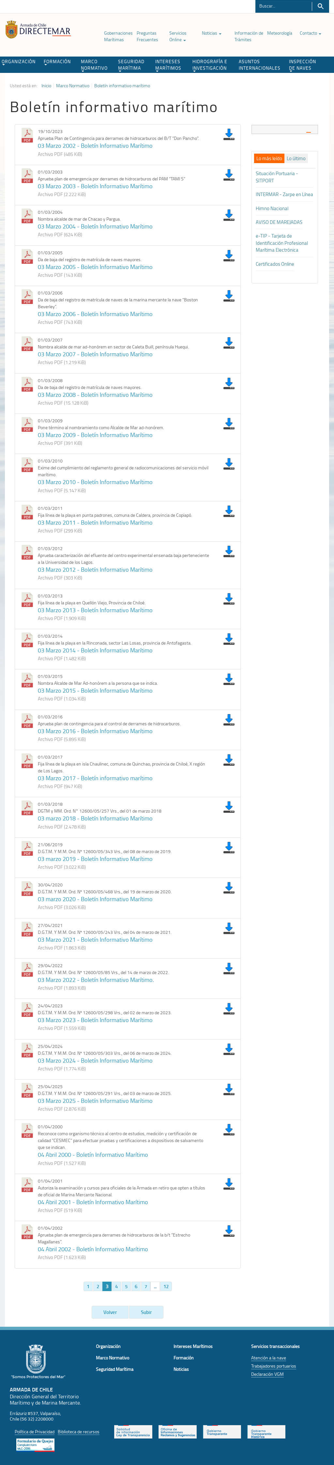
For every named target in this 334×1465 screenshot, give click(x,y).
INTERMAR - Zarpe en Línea (284, 194)
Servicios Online (178, 36)
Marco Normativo (72, 85)
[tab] (284, 129)
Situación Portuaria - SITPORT (277, 177)
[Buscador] (283, 5)
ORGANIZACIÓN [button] (19, 61)
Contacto (310, 33)
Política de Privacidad (34, 1431)
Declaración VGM (267, 1374)
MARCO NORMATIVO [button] (94, 65)
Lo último (296, 158)
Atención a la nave (268, 1358)
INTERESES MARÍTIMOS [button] (168, 65)
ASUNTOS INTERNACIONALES (260, 64)
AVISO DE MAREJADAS (279, 222)
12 (166, 1286)
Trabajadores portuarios (273, 1366)
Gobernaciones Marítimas (118, 36)
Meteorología (279, 33)
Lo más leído (269, 158)
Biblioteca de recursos (78, 1431)
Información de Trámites (249, 36)
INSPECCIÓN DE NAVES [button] (302, 65)
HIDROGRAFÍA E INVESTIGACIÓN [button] (209, 65)
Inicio (46, 85)
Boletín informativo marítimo (122, 85)
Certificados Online (275, 264)
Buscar (320, 6)
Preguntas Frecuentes (147, 36)
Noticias (211, 33)
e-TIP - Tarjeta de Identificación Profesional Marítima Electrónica (282, 242)
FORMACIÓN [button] (57, 61)
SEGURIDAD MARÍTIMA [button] (131, 65)
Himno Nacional (272, 208)
